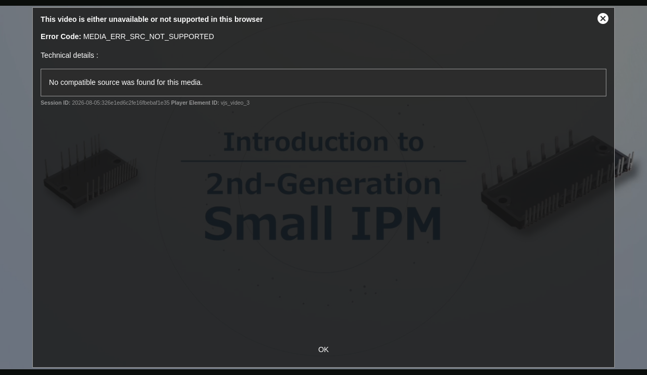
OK (323, 349)
